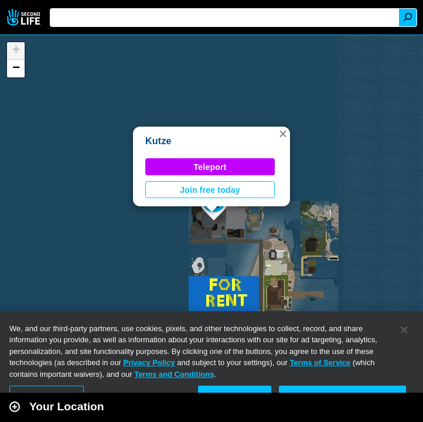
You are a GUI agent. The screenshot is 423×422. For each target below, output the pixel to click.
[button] (283, 134)
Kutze (158, 141)
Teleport (210, 167)
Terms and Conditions (174, 374)
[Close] (404, 330)
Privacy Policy (149, 362)
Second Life (25, 17)
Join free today (210, 190)
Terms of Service (319, 362)
